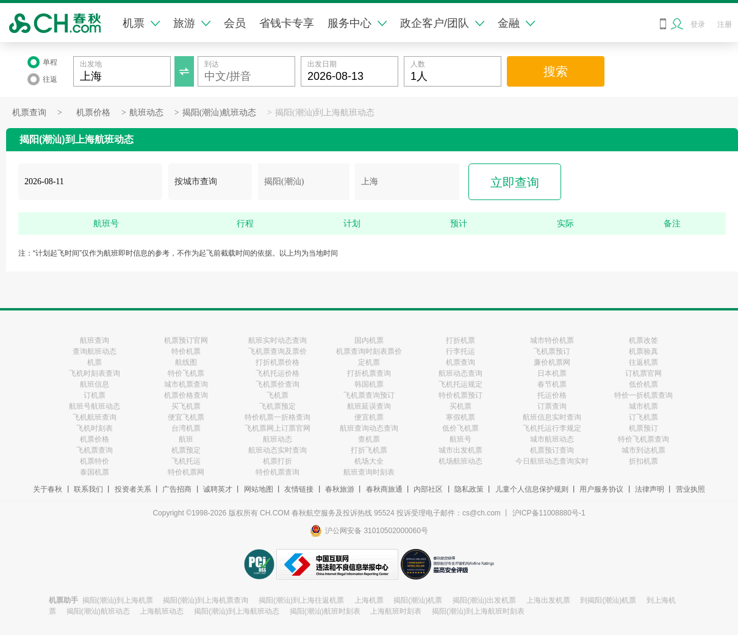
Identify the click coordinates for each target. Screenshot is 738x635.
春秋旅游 (339, 489)
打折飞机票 (369, 450)
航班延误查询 (369, 406)
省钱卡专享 (286, 23)
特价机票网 (186, 472)
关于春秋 (47, 489)
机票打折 (277, 461)
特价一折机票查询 (643, 395)
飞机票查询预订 (369, 395)
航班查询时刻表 (369, 472)
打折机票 (460, 340)
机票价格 (93, 112)
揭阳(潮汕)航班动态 (219, 112)
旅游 (191, 23)
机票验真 (643, 351)
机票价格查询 (186, 395)
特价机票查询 (277, 472)
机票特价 (94, 461)
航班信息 (94, 384)
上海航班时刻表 (395, 611)
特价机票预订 (460, 395)
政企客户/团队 (442, 23)
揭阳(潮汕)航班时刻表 (325, 611)
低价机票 (643, 384)
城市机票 (643, 406)
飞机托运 (186, 461)
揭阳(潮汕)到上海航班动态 (324, 112)
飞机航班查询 (94, 417)
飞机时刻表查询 (94, 373)
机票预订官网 (186, 340)
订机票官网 (643, 373)
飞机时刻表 (94, 428)
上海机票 (369, 600)
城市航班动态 (552, 439)
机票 (141, 23)
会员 (235, 23)
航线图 (186, 362)
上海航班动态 (162, 611)
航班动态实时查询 (277, 450)
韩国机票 (369, 384)
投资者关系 (133, 489)
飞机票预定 (277, 406)
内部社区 (428, 489)
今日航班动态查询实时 (552, 461)
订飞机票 (643, 417)
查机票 (369, 439)
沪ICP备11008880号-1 (549, 513)
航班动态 (146, 112)
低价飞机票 (460, 428)
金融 (516, 23)
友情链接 (298, 489)
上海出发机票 (548, 600)
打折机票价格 (277, 362)
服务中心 (357, 23)
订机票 (95, 395)
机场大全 (369, 461)
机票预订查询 (552, 450)
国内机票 (369, 340)
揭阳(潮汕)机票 (417, 600)
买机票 (460, 406)
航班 (186, 439)
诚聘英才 (217, 489)
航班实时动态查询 (277, 340)
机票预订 (643, 428)
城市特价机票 (552, 340)
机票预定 (186, 450)
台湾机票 (186, 428)
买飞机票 (186, 406)
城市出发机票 (460, 450)
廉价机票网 (552, 362)
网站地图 (258, 489)
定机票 (369, 362)
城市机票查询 (186, 384)
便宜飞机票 (186, 417)
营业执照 (690, 489)
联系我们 (88, 489)
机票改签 (643, 340)
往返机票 (643, 362)
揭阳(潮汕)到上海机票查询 (205, 600)
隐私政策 (469, 489)
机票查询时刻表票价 (369, 351)
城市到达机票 (643, 450)
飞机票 (277, 395)
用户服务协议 (601, 489)
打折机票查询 (369, 373)
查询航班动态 (94, 351)
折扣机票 (643, 461)
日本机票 (552, 373)
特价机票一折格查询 (277, 417)
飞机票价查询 (277, 384)
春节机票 (552, 384)
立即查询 (514, 182)
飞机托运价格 (277, 373)
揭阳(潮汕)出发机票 (484, 600)
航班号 (460, 439)
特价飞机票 (186, 373)
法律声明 (649, 489)
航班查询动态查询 (369, 428)
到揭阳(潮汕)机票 (608, 600)
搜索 (555, 71)
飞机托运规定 (460, 384)
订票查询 (552, 406)
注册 (724, 24)
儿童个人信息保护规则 (531, 489)
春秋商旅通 (384, 489)
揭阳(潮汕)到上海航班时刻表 (478, 611)
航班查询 (94, 340)
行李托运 (460, 351)
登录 (697, 24)
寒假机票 (460, 417)
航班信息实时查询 (552, 417)
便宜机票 (369, 417)
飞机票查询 (94, 450)
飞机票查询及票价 (277, 351)
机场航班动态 (460, 461)
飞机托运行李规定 (552, 428)
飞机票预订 (552, 351)
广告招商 (177, 489)
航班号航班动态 (94, 406)
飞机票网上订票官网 (277, 428)
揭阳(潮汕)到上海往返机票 (301, 600)
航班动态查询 (460, 373)
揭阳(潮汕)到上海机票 (117, 600)
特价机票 (186, 351)
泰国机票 (94, 472)
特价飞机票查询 (643, 439)
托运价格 (552, 395)
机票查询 (29, 112)
